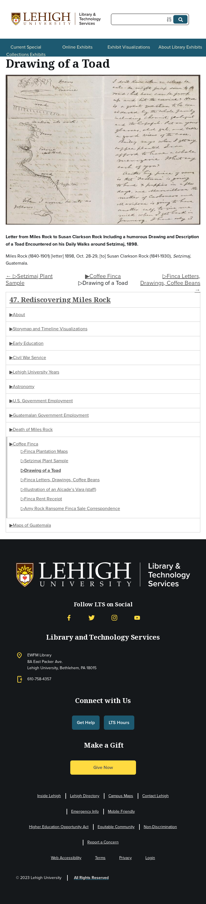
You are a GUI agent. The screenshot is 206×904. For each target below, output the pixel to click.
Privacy (125, 858)
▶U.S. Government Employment (41, 400)
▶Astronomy (21, 386)
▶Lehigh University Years (34, 372)
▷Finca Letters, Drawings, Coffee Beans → (170, 283)
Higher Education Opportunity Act (58, 827)
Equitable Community (116, 827)
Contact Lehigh (155, 796)
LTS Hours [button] (119, 722)
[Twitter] (91, 618)
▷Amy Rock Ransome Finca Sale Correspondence (70, 508)
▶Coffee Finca (103, 276)
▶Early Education (26, 343)
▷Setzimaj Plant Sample (44, 460)
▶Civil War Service (27, 357)
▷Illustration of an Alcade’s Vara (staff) (58, 489)
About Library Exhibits (180, 47)
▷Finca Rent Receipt (41, 498)
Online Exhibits (77, 47)
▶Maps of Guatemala (30, 525)
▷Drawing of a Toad (41, 470)
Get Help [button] (86, 722)
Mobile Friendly (121, 811)
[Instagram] (114, 618)
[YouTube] (137, 618)
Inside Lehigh (49, 796)
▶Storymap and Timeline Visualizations (48, 328)
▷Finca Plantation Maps (44, 451)
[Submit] (180, 19)
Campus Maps (120, 796)
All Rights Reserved (91, 878)
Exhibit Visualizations (129, 47)
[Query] (150, 19)
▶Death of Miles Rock (31, 429)
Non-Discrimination (160, 827)
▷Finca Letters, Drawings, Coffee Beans (60, 479)
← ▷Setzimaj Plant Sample (29, 279)
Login (150, 858)
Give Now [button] (103, 767)
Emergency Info (85, 811)
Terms (100, 858)
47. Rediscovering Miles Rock (60, 299)
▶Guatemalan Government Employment (49, 415)
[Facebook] (68, 618)
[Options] (170, 19)
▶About (17, 314)
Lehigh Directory (84, 796)
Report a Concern (103, 842)
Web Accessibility (66, 858)
